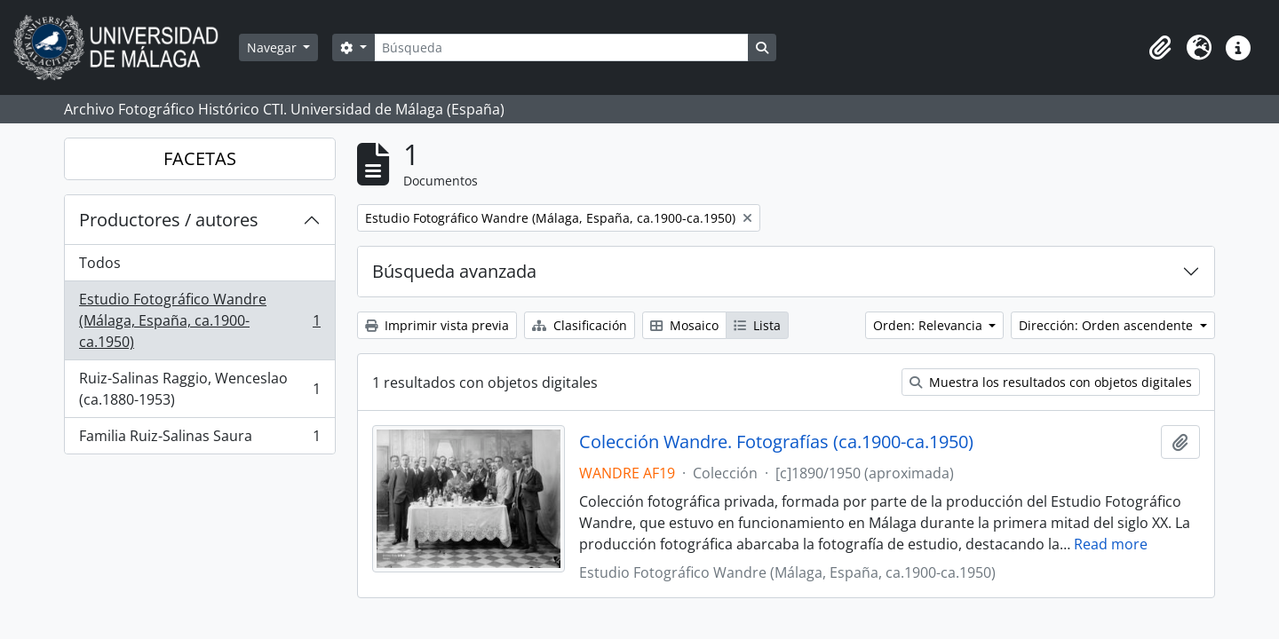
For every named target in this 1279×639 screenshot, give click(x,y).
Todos (100, 262)
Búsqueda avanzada (454, 271)
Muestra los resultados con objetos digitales (1051, 382)
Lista (757, 325)
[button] (1160, 47)
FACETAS (199, 158)
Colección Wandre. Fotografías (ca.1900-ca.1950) (776, 442)
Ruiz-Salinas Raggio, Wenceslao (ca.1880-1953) (199, 388)
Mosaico (684, 325)
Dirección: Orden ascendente (1107, 325)
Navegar (273, 47)
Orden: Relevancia (929, 325)
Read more (1111, 544)
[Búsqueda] (561, 47)
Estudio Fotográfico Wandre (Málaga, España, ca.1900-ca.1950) (199, 320)
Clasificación (579, 325)
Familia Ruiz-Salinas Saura (199, 439)
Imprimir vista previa (437, 325)
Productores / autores (168, 220)
